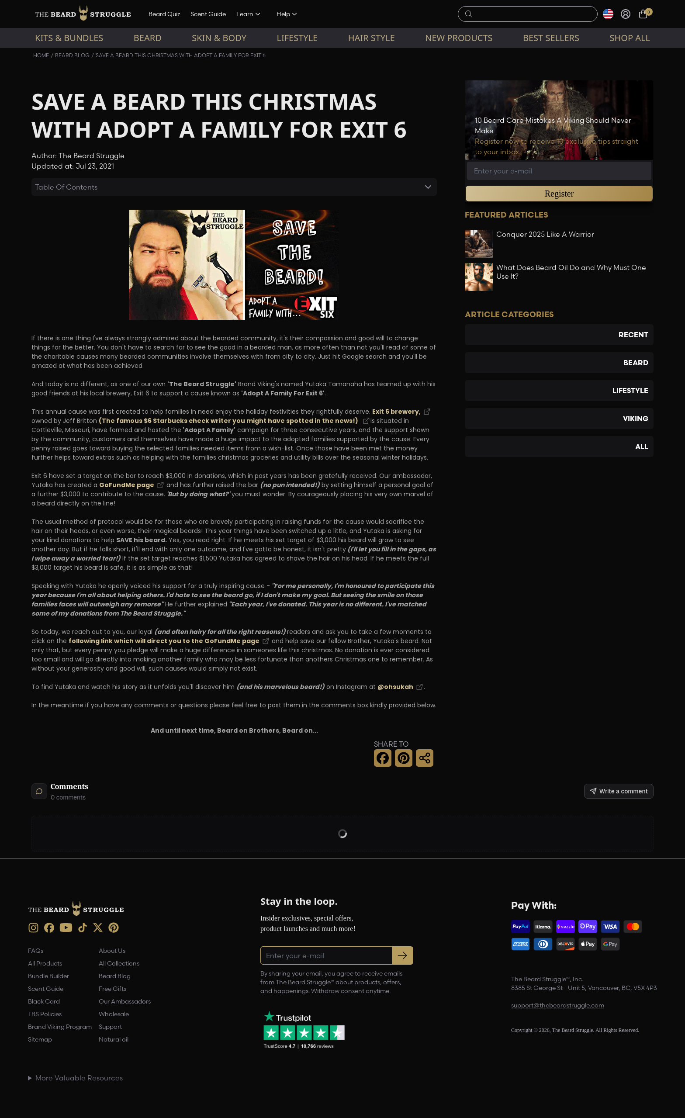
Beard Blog (72, 55)
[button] (382, 758)
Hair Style (371, 38)
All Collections (119, 963)
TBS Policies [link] (45, 1014)
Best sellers (551, 38)
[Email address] (559, 171)
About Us (112, 951)
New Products (458, 38)
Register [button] (559, 193)
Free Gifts (112, 989)
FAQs (35, 951)
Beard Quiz (164, 14)
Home (41, 55)
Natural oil (113, 1039)
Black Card (44, 1001)
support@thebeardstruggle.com (557, 1005)
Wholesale (114, 1014)
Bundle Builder (48, 976)
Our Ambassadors (125, 1001)
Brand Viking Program (60, 1027)
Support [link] (110, 1027)
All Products (45, 963)
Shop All (630, 38)
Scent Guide (208, 14)
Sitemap (40, 1039)
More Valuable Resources (79, 1077)
